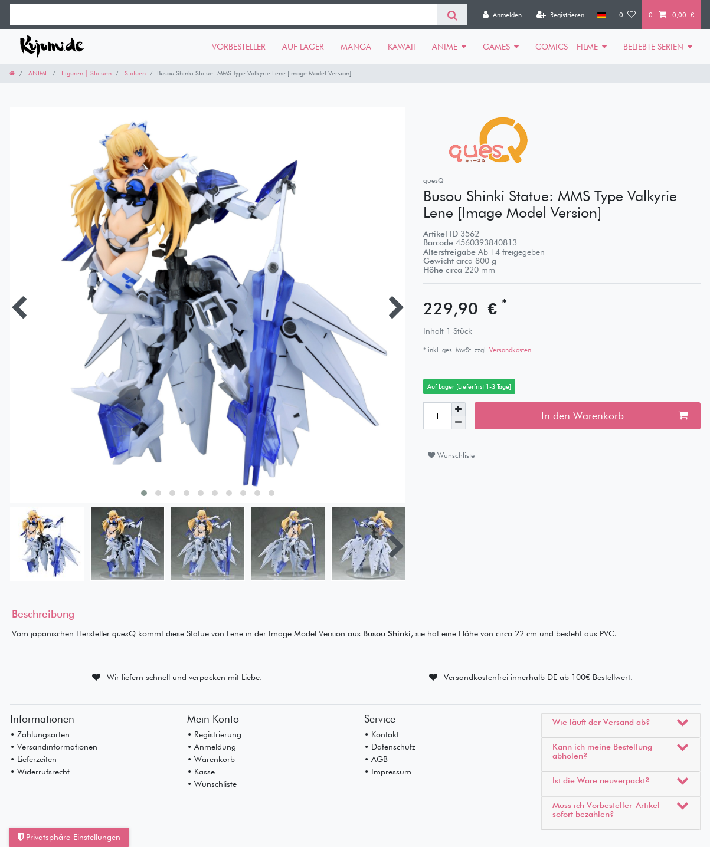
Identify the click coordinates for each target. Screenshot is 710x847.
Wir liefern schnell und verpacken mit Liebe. (184, 677)
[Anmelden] (502, 14)
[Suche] (452, 14)
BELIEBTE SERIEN (653, 46)
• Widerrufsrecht (40, 771)
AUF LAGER (303, 46)
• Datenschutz (389, 746)
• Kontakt (381, 734)
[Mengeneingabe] (437, 415)
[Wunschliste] (627, 14)
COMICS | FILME (566, 46)
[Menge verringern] (458, 423)
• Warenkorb (211, 759)
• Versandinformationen (53, 746)
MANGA (356, 46)
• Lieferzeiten (33, 759)
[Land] (602, 14)
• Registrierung (214, 734)
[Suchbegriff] (223, 14)
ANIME (444, 46)
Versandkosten (509, 350)
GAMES (496, 46)
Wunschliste (451, 455)
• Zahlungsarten (40, 734)
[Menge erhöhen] (458, 409)
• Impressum (387, 771)
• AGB (376, 759)
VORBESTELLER (239, 46)
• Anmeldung (211, 746)
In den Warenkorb (614, 415)
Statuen (134, 73)
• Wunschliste (212, 784)
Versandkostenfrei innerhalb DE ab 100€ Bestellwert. (538, 677)
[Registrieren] (560, 14)
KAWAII (401, 46)
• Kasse (201, 771)
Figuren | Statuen (86, 73)
